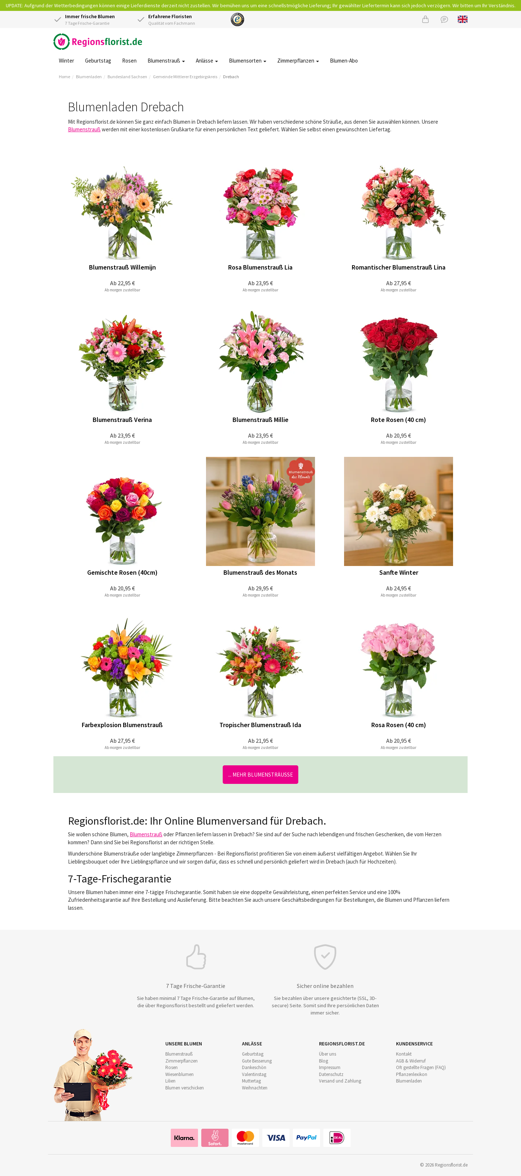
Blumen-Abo (344, 60)
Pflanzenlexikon (411, 1074)
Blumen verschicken (184, 1088)
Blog (323, 1061)
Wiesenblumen (179, 1074)
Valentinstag (254, 1074)
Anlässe (207, 60)
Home (64, 76)
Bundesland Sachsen (127, 76)
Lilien (170, 1081)
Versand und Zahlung (340, 1081)
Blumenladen (89, 76)
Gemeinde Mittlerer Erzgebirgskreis (185, 76)
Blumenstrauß (166, 60)
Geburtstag (98, 60)
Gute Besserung (257, 1061)
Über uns (327, 1054)
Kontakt (404, 1054)
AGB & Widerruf (410, 1061)
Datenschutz (331, 1074)
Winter (66, 60)
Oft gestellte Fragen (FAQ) (421, 1067)
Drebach (231, 76)
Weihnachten (254, 1088)
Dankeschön (254, 1067)
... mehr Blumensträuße (260, 774)
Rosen (129, 60)
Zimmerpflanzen (298, 60)
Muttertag (251, 1081)
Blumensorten (247, 60)
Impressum (329, 1067)
